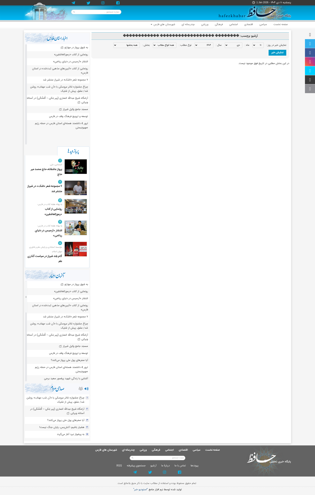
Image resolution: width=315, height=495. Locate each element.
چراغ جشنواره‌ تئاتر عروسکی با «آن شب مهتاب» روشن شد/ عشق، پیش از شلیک (59, 89)
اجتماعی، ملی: (56, 165)
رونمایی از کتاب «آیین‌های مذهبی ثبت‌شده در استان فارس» (60, 70)
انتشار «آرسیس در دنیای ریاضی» (70, 61)
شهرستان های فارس (163, 24)
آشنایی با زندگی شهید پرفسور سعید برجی (66, 378)
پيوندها (194, 465)
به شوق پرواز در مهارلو (74, 47)
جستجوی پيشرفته (136, 465)
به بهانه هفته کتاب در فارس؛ (50, 204)
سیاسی (263, 24)
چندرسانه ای (188, 24)
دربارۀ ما (165, 465)
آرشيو (153, 465)
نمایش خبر (277, 52)
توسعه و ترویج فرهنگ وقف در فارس (68, 116)
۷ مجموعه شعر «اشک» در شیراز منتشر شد (65, 80)
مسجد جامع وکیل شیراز (73, 109)
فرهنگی (219, 24)
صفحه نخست (280, 24)
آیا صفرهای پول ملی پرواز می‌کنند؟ (69, 360)
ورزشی (204, 24)
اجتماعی (233, 24)
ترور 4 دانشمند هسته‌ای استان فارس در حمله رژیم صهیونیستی (61, 125)
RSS (119, 465)
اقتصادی (248, 24)
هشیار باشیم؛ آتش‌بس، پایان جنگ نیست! (61, 427)
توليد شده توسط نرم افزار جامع (157, 490)
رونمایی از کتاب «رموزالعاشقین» (71, 54)
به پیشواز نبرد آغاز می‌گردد (70, 434)
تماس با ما (180, 465)
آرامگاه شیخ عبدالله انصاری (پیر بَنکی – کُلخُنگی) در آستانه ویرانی (57, 100)
